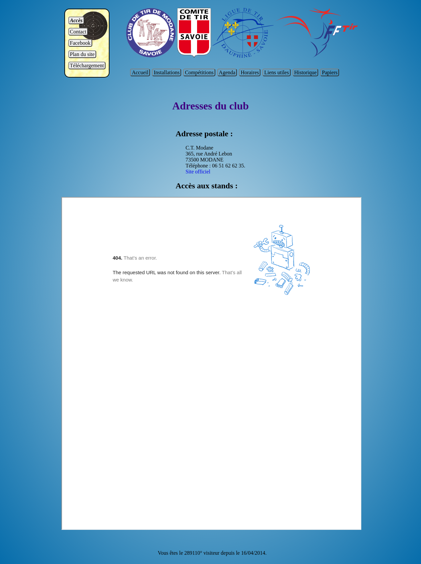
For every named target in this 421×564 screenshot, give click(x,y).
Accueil (140, 72)
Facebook (80, 43)
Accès (76, 20)
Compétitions (199, 72)
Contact (78, 31)
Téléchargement (87, 65)
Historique (305, 72)
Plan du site (82, 54)
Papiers (329, 72)
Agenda (227, 72)
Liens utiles (276, 72)
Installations (166, 72)
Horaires (250, 72)
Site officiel (197, 171)
